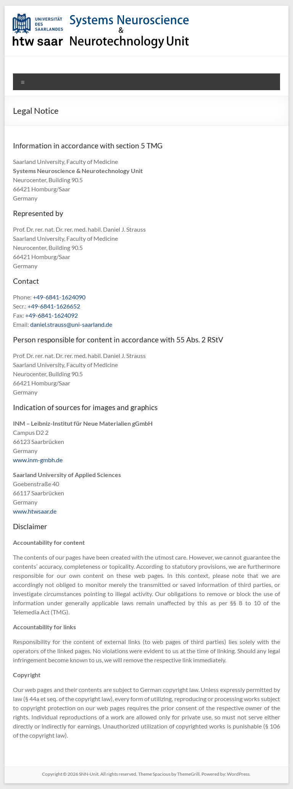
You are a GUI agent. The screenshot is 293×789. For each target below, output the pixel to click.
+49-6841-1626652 (53, 306)
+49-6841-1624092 (51, 315)
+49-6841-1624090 (59, 297)
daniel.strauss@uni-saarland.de (71, 324)
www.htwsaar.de (34, 511)
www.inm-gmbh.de (38, 459)
